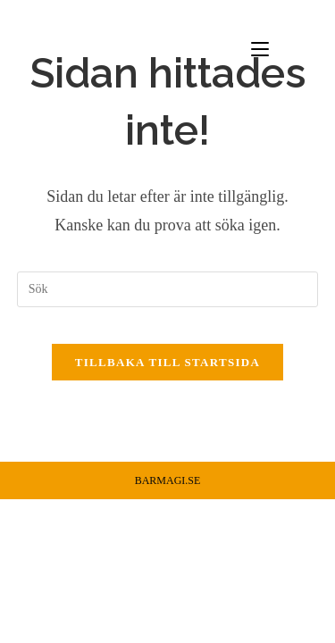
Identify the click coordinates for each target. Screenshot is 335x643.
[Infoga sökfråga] (168, 289)
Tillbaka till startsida (167, 362)
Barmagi (54, 47)
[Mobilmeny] (285, 48)
